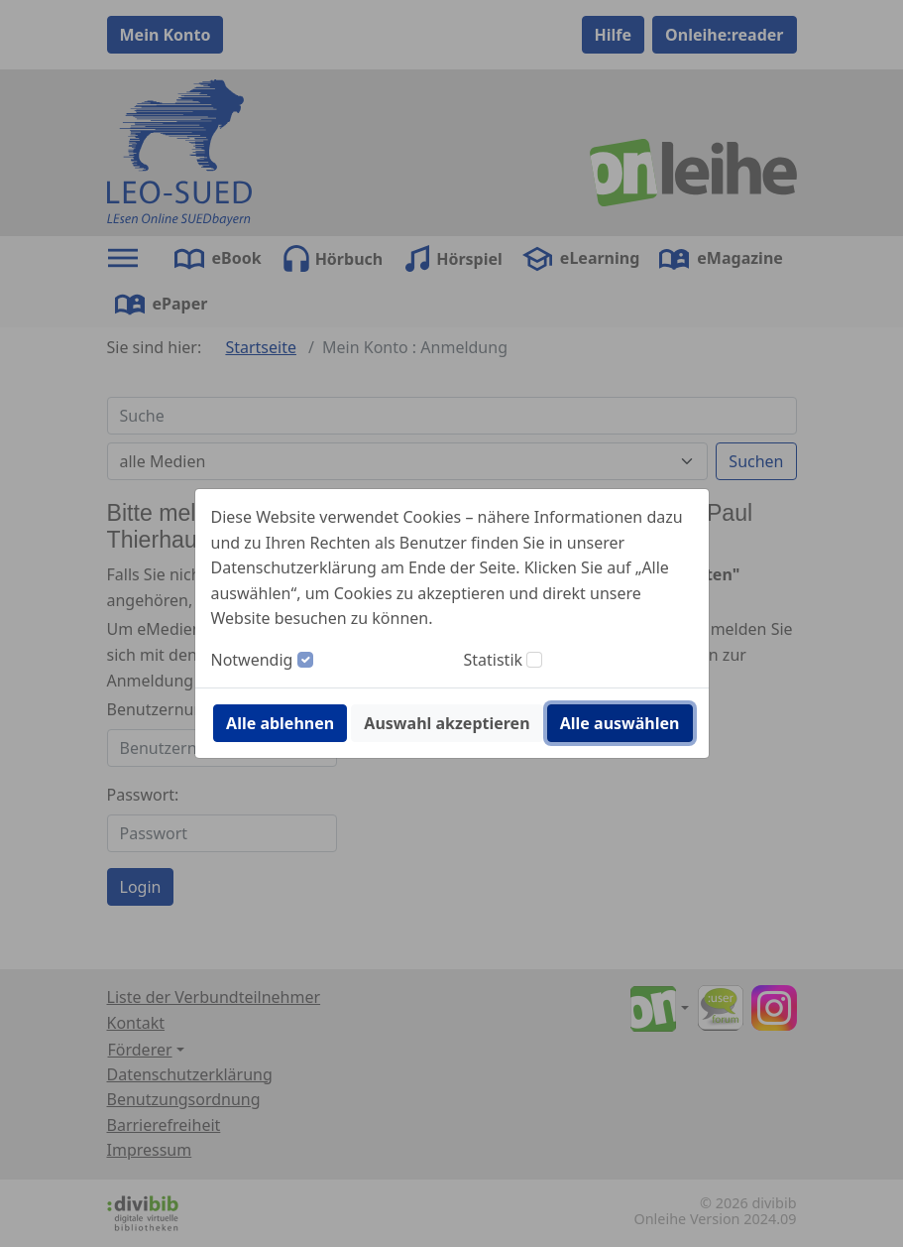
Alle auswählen (620, 723)
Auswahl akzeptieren (446, 723)
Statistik (493, 660)
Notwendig (252, 660)
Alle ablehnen (280, 723)
